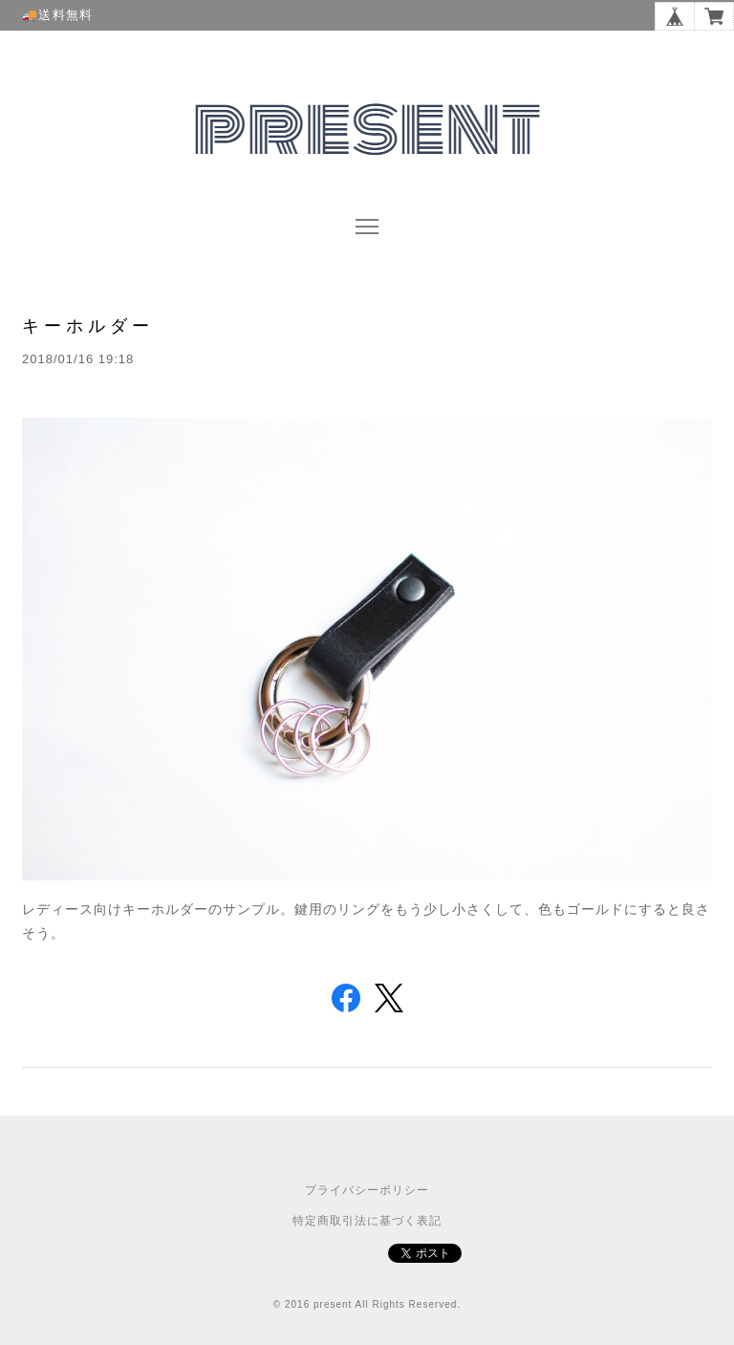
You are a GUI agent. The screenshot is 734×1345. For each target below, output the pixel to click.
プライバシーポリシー (367, 1190)
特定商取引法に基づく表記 (367, 1220)
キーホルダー (88, 325)
